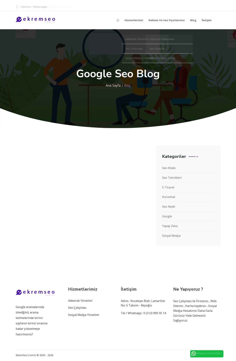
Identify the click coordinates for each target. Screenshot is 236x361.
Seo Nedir (168, 207)
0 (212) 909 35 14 (60, 6)
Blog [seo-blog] (193, 20)
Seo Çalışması (77, 308)
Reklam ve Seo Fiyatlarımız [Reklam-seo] (167, 20)
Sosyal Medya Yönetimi (83, 315)
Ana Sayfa (113, 85)
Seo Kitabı (169, 168)
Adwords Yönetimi (80, 301)
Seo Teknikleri (172, 178)
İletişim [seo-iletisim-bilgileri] (207, 20)
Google (167, 216)
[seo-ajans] (118, 20)
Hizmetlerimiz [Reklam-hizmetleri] (134, 20)
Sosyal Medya (171, 236)
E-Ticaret (168, 187)
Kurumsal (168, 197)
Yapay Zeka (170, 226)
